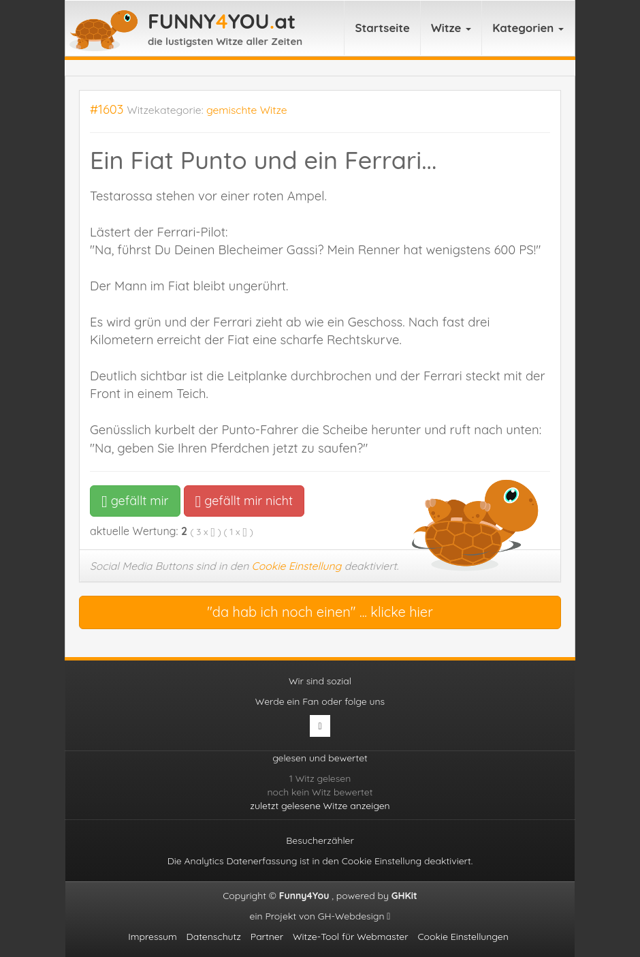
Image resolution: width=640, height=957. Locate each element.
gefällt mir (135, 500)
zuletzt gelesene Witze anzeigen (319, 806)
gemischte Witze (246, 110)
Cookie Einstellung (297, 566)
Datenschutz (214, 936)
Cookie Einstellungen (462, 936)
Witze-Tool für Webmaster (351, 936)
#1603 (107, 109)
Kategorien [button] (528, 27)
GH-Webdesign (354, 916)
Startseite (382, 27)
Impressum (152, 936)
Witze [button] (451, 27)
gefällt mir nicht (244, 500)
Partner (267, 936)
